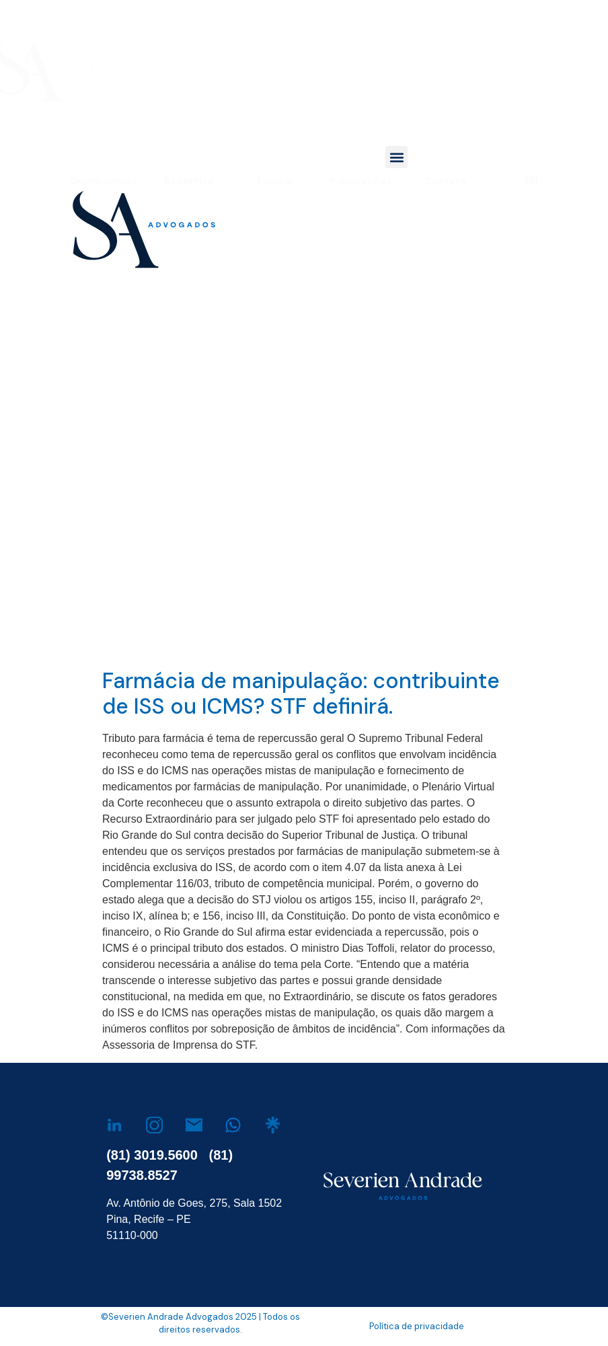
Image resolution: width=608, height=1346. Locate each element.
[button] (396, 157)
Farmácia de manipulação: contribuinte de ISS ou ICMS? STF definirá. (301, 693)
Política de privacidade (416, 1326)
